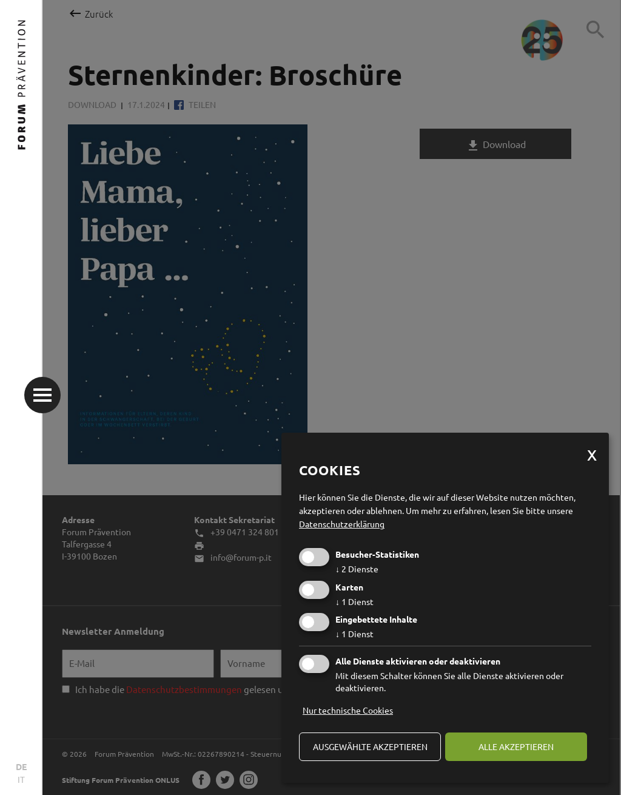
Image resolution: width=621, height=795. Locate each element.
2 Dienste (356, 568)
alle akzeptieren (516, 746)
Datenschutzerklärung (341, 523)
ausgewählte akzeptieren (370, 746)
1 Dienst (354, 601)
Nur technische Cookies (348, 710)
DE (21, 766)
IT (21, 779)
